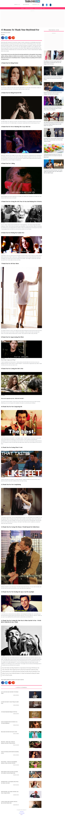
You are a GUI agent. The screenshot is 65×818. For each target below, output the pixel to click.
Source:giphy (3, 85)
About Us (17, 4)
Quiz (22, 8)
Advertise (26, 4)
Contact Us (35, 4)
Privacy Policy (21, 811)
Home (22, 814)
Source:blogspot (3, 153)
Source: (2, 515)
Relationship (38, 8)
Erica (3, 34)
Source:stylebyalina (4, 328)
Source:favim (3, 584)
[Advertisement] (32, 19)
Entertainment (29, 8)
